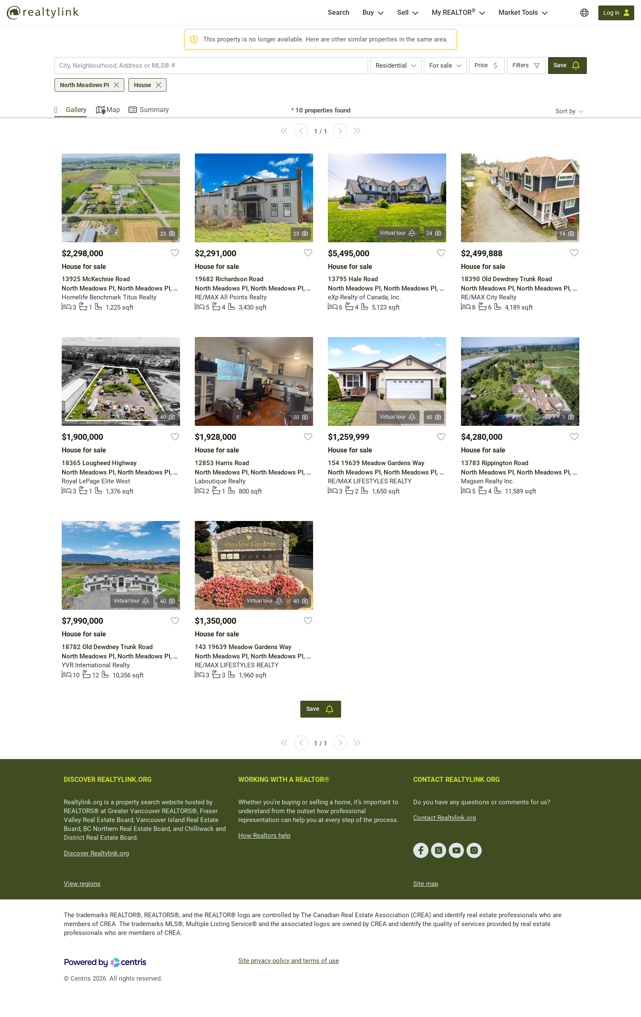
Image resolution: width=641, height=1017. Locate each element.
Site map (425, 884)
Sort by (566, 111)
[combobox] (211, 65)
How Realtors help (264, 835)
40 (168, 417)
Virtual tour (398, 233)
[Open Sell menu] (415, 12)
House (142, 85)
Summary (154, 110)
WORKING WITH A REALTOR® (284, 780)
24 (434, 233)
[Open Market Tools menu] (544, 12)
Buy (368, 12)
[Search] (339, 12)
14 (567, 234)
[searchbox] (206, 65)
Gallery (76, 110)
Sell (403, 12)
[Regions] (584, 12)
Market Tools (518, 12)
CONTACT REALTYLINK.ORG (456, 780)
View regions (82, 884)
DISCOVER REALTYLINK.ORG (108, 780)
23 (168, 234)
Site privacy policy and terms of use (288, 961)
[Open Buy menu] (380, 12)
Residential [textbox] (391, 65)
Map (113, 110)
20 (301, 417)
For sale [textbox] (440, 65)
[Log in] (616, 12)
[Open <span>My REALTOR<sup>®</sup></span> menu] (482, 12)
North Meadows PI (84, 85)
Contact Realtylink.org (444, 818)
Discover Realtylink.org (96, 853)
